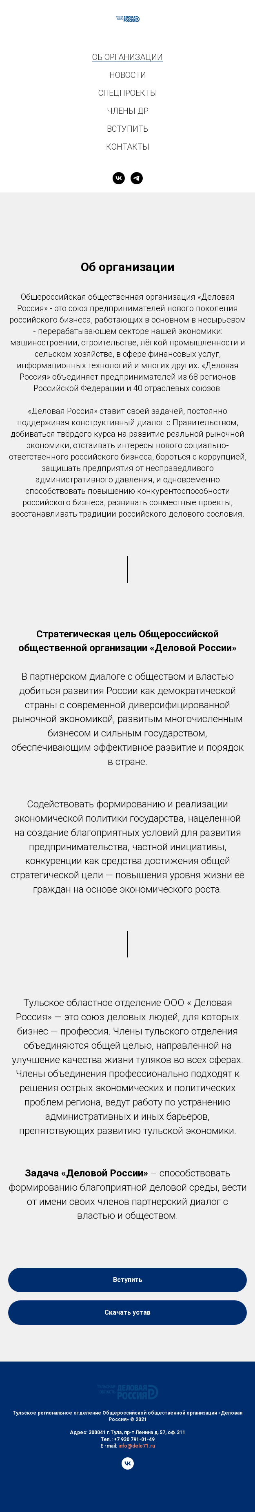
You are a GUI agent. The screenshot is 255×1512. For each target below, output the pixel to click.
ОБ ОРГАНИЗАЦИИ (127, 57)
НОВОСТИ (127, 75)
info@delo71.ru (136, 1446)
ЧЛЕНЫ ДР (128, 111)
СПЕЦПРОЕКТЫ (127, 93)
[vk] (119, 178)
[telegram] (137, 178)
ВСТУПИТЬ (127, 129)
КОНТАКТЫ (127, 147)
